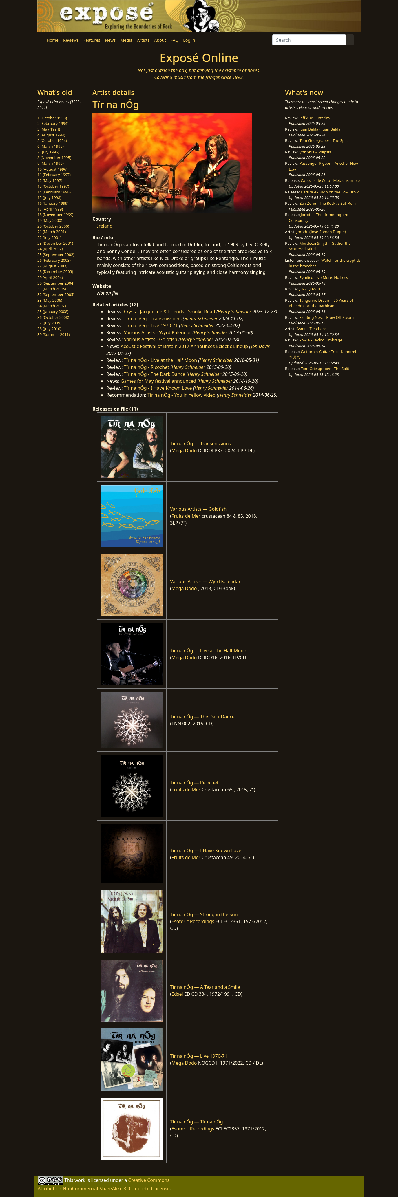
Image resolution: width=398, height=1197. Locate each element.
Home (53, 40)
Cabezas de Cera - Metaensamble (330, 180)
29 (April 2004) (50, 277)
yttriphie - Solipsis (315, 152)
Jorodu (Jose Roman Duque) (321, 231)
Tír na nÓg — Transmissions (200, 443)
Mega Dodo (184, 450)
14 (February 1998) (54, 192)
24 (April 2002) (50, 248)
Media (126, 40)
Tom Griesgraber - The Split (324, 140)
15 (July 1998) (49, 197)
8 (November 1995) (54, 157)
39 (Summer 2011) (53, 334)
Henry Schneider (234, 311)
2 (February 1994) (52, 123)
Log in (189, 40)
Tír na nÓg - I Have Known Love (158, 388)
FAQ (174, 40)
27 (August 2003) (52, 265)
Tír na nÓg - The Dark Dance (154, 374)
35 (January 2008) (52, 311)
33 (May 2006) (49, 300)
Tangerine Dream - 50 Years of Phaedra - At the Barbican (321, 303)
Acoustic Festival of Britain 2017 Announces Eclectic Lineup (184, 346)
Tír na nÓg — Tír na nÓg (196, 1122)
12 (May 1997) (49, 180)
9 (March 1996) (50, 163)
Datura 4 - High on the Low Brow (330, 192)
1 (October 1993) (52, 117)
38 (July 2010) (49, 328)
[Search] (309, 39)
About (160, 40)
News (110, 40)
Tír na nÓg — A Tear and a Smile (205, 987)
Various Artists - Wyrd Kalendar (157, 332)
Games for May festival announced (158, 381)
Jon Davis (260, 346)
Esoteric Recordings (192, 921)
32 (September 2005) (55, 294)
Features (91, 40)
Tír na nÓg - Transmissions (153, 318)
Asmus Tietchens (312, 328)
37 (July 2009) (49, 322)
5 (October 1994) (52, 140)
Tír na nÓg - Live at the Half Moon (160, 360)
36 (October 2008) (53, 317)
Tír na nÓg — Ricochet (194, 782)
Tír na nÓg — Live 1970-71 (198, 1056)
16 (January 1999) (52, 203)
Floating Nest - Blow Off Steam (327, 317)
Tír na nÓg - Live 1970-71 (151, 325)
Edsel (177, 994)
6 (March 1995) (50, 146)
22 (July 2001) (49, 237)
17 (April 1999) (50, 209)
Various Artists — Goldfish (198, 509)
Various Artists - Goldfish (150, 339)
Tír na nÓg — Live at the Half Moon (208, 650)
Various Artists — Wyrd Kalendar (205, 581)
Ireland (105, 226)
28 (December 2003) (55, 271)
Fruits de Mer (185, 516)
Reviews (71, 40)
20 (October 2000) (53, 226)
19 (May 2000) (49, 220)
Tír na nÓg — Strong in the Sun (204, 914)
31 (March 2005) (51, 288)
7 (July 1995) (48, 152)
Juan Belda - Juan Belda (320, 129)
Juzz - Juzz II (310, 288)
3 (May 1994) (48, 129)
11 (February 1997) (54, 174)
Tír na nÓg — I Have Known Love (205, 850)
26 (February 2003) (54, 260)
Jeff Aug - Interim (315, 117)
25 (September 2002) (55, 254)
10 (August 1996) (52, 169)
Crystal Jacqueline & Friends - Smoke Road (169, 311)
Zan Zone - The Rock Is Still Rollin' (329, 203)
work (79, 1180)
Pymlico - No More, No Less (324, 277)
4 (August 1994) (51, 135)
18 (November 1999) (55, 214)
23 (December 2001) (55, 243)
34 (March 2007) (51, 305)
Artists (143, 40)
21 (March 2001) (51, 231)
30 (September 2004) (55, 283)
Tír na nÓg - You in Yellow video (181, 395)
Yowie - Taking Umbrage (321, 340)
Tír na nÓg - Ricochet (146, 367)
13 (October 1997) (53, 186)
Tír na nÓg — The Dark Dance (202, 716)
